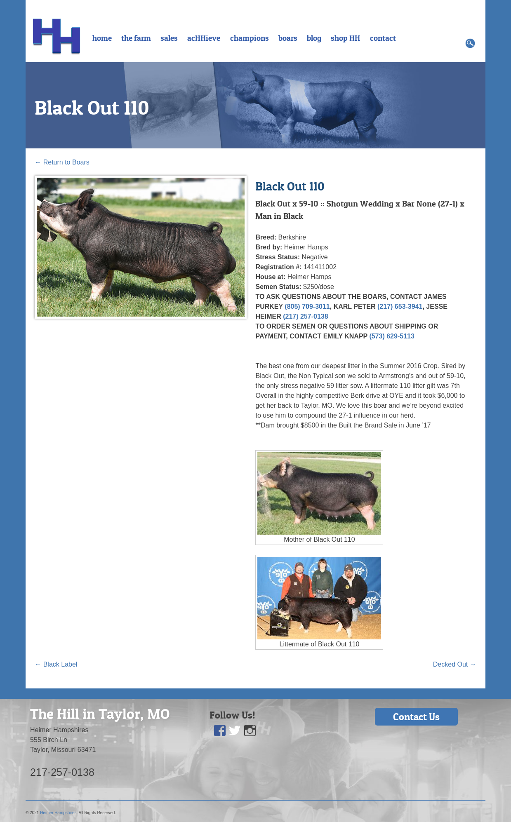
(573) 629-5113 (391, 336)
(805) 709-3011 (307, 306)
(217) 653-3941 (399, 306)
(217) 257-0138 (305, 316)
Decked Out (454, 664)
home (102, 38)
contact (383, 38)
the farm (136, 38)
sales (169, 38)
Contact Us (416, 717)
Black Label (56, 664)
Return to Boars (62, 162)
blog (314, 38)
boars (287, 38)
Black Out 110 (92, 107)
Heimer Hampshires (58, 812)
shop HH (345, 38)
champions (249, 38)
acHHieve (203, 38)
